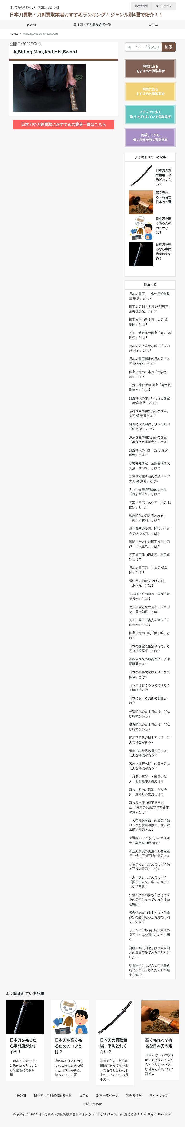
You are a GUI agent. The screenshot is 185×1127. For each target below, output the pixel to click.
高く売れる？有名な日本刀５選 (163, 197)
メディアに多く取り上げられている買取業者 (150, 114)
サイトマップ (164, 5)
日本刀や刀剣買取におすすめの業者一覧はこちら (63, 124)
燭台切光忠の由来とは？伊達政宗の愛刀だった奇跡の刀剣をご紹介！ (149, 917)
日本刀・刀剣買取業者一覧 (92, 24)
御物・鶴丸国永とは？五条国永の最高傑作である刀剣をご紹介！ (149, 952)
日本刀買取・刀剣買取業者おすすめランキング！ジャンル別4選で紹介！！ (86, 14)
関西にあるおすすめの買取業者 (150, 91)
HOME (32, 24)
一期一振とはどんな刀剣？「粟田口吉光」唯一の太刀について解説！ (149, 881)
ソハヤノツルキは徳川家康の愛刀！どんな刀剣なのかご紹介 (149, 934)
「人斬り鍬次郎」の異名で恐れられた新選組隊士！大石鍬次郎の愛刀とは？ (149, 825)
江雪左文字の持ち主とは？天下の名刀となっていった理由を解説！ (149, 899)
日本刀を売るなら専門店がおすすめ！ (23, 1050)
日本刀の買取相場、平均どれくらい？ (113, 1050)
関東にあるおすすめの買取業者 (150, 69)
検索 (168, 47)
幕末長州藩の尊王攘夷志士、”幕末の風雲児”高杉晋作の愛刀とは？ (149, 807)
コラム (152, 24)
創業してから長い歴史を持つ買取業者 (150, 137)
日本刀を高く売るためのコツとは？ (68, 1050)
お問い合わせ (92, 1108)
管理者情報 (141, 5)
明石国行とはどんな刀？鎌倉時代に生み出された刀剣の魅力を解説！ (149, 970)
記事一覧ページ (107, 1100)
